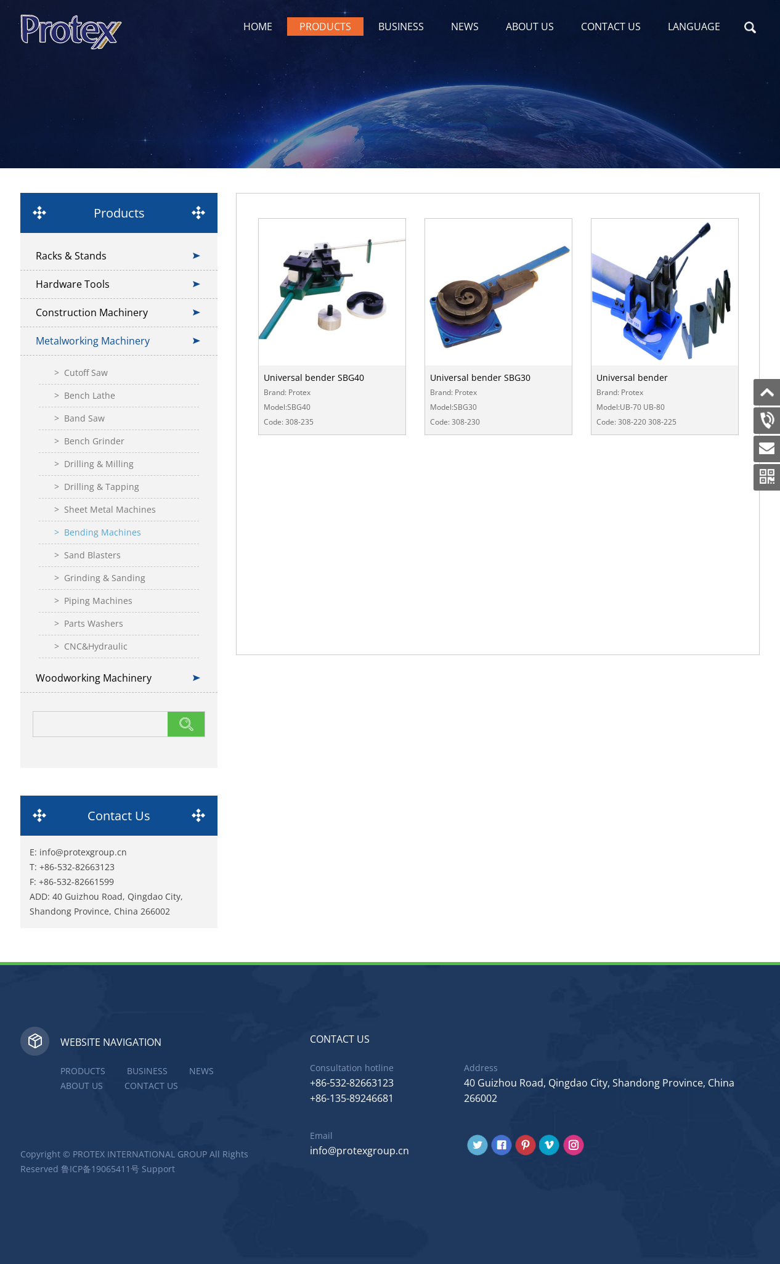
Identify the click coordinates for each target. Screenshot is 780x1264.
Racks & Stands (71, 256)
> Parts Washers (88, 623)
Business (401, 26)
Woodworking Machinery (94, 678)
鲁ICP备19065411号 (100, 1169)
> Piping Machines (93, 600)
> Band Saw (79, 418)
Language (694, 26)
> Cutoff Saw (81, 372)
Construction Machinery (92, 312)
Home (257, 26)
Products (325, 26)
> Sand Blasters (87, 555)
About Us (530, 26)
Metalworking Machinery (93, 341)
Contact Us (611, 26)
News (465, 26)
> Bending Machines (97, 532)
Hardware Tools (73, 284)
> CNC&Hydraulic (91, 646)
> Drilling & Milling (94, 464)
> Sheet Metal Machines (105, 509)
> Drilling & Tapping (96, 486)
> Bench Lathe (84, 395)
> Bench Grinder (89, 441)
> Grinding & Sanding (99, 578)
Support (158, 1169)
